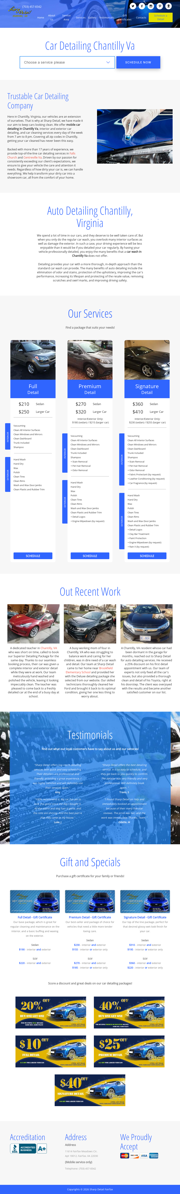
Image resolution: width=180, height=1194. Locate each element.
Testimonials (106, 17)
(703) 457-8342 (31, 7)
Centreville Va (33, 157)
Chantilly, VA (49, 648)
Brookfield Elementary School (89, 670)
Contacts (141, 17)
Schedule (33, 556)
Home (40, 17)
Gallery (92, 17)
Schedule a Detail (160, 17)
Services (81, 17)
